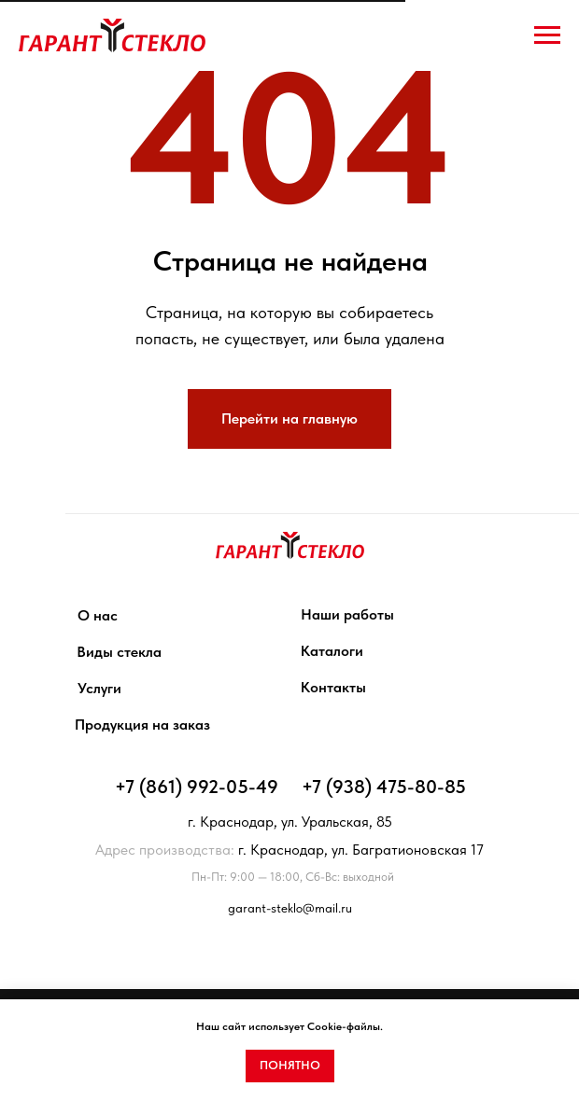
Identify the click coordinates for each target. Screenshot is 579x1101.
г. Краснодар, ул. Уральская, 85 (290, 821)
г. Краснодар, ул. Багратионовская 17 (289, 849)
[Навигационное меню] (547, 35)
